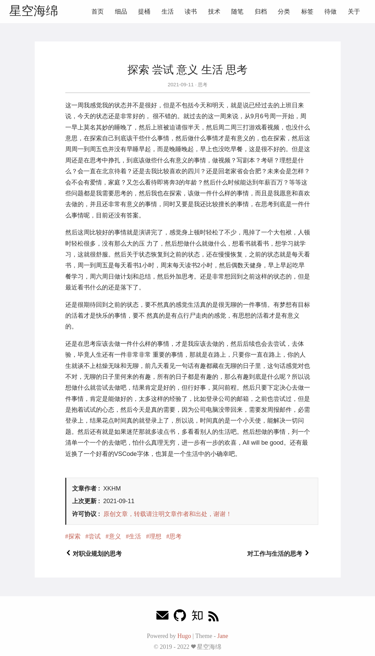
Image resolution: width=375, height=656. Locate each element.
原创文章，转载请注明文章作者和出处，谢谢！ (167, 514)
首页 (97, 11)
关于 (354, 11)
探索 (74, 536)
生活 (167, 11)
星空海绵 (33, 11)
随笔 (237, 11)
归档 (261, 11)
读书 (191, 11)
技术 (214, 11)
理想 (155, 536)
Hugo (184, 636)
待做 (330, 11)
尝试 (94, 536)
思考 (202, 84)
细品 (121, 11)
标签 (307, 11)
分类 (284, 11)
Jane (222, 636)
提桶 (144, 11)
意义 (115, 536)
